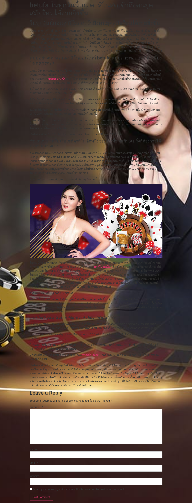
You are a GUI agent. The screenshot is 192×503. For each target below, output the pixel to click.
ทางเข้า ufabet (90, 355)
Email (34, 463)
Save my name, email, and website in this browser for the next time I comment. (78, 489)
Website (34, 476)
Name (34, 449)
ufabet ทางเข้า (56, 78)
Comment (36, 407)
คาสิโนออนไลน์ (103, 266)
